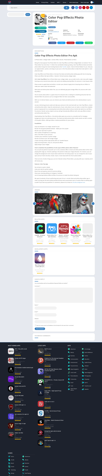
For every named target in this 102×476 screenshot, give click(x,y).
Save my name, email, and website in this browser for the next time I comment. (55, 325)
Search (27, 14)
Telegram (79, 43)
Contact (53, 2)
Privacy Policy (44, 2)
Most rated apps (85, 2)
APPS (58, 2)
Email (36, 311)
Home (37, 2)
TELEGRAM (40, 31)
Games (64, 2)
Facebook (52, 43)
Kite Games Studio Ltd (53, 31)
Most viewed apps (73, 2)
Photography (59, 14)
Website (36, 318)
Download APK (40, 28)
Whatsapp (88, 43)
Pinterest (70, 43)
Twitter (60, 43)
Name (36, 305)
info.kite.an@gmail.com (78, 182)
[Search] (39, 7)
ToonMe (64, 67)
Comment (37, 286)
